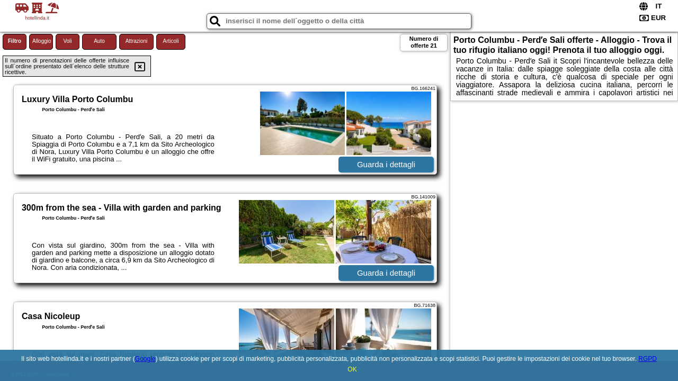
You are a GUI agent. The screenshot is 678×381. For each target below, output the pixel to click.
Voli (67, 41)
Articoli (171, 41)
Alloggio (41, 41)
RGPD (647, 358)
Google (145, 358)
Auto (99, 41)
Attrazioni (137, 41)
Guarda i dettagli (386, 164)
